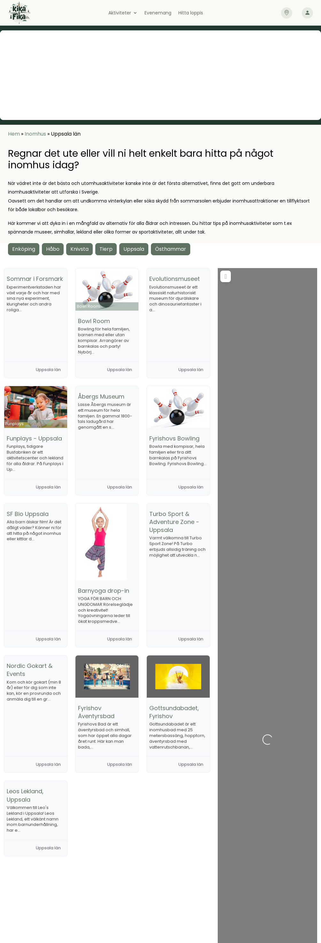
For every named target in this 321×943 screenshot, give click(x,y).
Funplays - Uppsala (34, 438)
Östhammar (170, 249)
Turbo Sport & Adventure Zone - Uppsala (174, 522)
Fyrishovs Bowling (174, 438)
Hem (14, 134)
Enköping (23, 249)
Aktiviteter (119, 13)
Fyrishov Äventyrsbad (96, 712)
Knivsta (79, 249)
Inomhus (35, 134)
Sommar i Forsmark (35, 279)
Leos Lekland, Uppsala (25, 795)
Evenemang (158, 13)
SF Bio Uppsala (28, 514)
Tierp (106, 249)
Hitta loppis (190, 13)
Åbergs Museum (101, 396)
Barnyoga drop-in (103, 591)
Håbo (52, 249)
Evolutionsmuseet (174, 279)
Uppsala (133, 249)
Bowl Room (94, 321)
